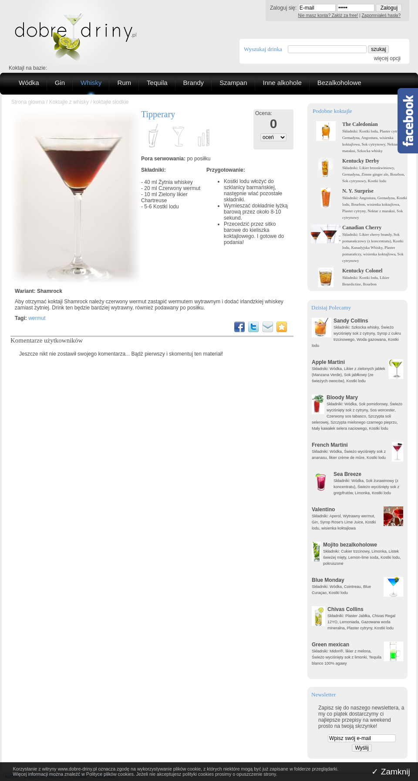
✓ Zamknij (390, 771)
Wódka (29, 82)
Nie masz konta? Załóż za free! (328, 15)
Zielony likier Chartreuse (164, 197)
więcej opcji (387, 58)
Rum (124, 82)
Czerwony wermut (179, 188)
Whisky (91, 82)
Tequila (157, 82)
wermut (36, 318)
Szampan (233, 82)
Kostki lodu (166, 207)
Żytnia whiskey (175, 182)
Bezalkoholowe (339, 82)
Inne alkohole (282, 82)
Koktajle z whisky (69, 102)
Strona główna (28, 102)
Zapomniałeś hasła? (381, 15)
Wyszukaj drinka (263, 49)
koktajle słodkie (110, 102)
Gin (60, 82)
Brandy (193, 82)
